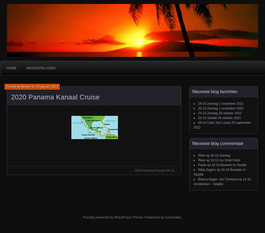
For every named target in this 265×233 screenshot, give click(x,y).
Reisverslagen (41, 68)
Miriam (26, 87)
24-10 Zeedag (208, 113)
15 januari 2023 (47, 87)
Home (11, 68)
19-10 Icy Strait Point (225, 160)
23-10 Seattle (207, 118)
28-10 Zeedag (208, 104)
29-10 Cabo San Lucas (214, 123)
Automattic (173, 217)
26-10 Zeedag (208, 108)
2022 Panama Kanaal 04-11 (154, 170)
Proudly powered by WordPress (107, 217)
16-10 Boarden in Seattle (229, 165)
